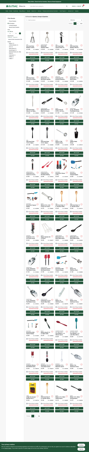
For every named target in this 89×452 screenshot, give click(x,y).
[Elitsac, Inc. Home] (12, 6)
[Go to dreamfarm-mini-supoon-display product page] (32, 333)
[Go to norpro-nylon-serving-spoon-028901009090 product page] (76, 397)
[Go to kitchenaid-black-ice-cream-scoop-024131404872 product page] (47, 110)
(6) (12, 48)
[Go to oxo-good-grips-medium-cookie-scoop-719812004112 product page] (32, 46)
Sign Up (79, 6)
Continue (81, 445)
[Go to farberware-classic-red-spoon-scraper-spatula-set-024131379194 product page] (47, 269)
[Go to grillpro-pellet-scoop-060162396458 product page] (76, 141)
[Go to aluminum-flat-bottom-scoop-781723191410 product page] (32, 300)
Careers (76, 11)
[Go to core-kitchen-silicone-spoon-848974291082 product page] (62, 333)
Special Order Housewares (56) (15, 39)
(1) (12, 55)
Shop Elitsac (22, 11)
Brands (28, 11)
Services (39, 11)
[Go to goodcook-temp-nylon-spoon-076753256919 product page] (47, 365)
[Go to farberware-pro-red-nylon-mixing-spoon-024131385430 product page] (47, 173)
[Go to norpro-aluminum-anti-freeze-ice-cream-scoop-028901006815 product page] (62, 300)
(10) (13, 45)
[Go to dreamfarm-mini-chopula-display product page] (62, 269)
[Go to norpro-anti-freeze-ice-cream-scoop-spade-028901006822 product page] (47, 205)
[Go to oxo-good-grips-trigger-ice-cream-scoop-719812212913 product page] (62, 46)
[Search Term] (48, 6)
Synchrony (15, 11)
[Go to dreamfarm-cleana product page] (62, 173)
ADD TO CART (32, 57)
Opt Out (81, 449)
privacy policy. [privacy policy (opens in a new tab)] (8, 448)
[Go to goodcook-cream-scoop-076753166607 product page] (32, 237)
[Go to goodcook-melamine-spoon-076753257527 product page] (62, 365)
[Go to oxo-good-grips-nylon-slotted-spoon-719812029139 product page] (47, 141)
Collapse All (10, 37)
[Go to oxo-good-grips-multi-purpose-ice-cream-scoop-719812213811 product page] (32, 78)
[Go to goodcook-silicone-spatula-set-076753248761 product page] (32, 365)
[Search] (67, 6)
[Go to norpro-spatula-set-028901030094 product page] (47, 237)
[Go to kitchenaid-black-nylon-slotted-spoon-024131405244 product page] (76, 237)
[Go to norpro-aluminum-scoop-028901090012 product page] (76, 300)
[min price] (10, 33)
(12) (11, 43)
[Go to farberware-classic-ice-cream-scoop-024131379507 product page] (32, 173)
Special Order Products (14, 27)
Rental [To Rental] (10, 11)
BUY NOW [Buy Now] (32, 60)
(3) (13, 50)
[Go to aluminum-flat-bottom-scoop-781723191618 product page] (32, 269)
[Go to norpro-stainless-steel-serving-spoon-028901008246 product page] (76, 269)
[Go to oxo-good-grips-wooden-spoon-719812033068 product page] (47, 397)
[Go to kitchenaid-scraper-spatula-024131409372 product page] (76, 78)
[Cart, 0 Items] (82, 6)
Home (7, 11)
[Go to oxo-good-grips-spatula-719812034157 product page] (32, 110)
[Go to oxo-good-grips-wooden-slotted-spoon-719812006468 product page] (62, 205)
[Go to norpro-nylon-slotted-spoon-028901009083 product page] (62, 397)
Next (81, 23)
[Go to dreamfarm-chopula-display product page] (76, 173)
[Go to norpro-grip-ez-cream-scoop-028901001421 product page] (62, 110)
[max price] (15, 33)
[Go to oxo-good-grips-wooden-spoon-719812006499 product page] (76, 205)
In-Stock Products (13, 25)
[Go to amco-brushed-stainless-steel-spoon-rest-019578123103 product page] (62, 78)
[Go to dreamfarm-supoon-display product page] (32, 205)
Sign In (73, 6)
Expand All (15, 37)
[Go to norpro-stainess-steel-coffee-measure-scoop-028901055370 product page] (62, 141)
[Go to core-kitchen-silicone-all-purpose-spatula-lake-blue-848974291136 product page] (76, 333)
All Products (11, 23)
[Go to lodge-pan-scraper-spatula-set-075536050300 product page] (32, 397)
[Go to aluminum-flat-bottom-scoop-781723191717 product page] (76, 110)
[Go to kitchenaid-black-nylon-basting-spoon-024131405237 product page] (62, 237)
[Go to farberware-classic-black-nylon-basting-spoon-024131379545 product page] (47, 300)
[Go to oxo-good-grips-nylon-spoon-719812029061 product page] (32, 141)
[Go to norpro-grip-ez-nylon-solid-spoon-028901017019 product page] (47, 333)
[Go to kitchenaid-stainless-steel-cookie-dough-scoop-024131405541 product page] (47, 46)
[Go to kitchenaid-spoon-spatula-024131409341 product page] (47, 78)
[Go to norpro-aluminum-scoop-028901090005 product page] (76, 365)
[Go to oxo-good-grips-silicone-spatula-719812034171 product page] (76, 46)
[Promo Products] (8, 21)
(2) (15, 52)
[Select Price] (20, 33)
